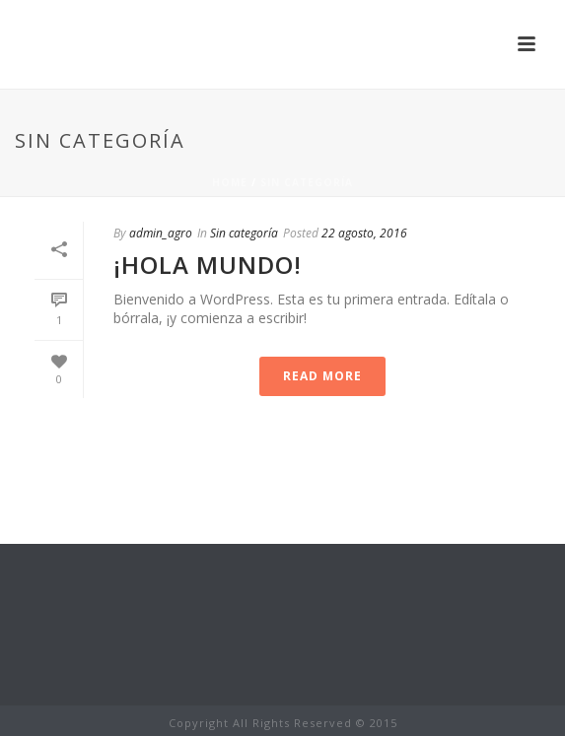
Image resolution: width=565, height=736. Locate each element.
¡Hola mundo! (207, 264)
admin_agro (160, 233)
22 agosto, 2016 (364, 233)
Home (229, 182)
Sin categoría (306, 182)
